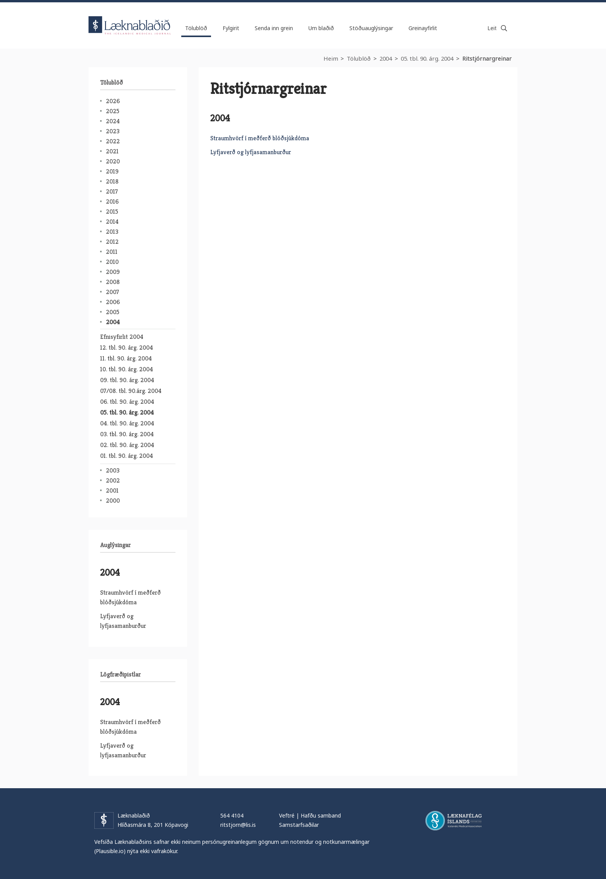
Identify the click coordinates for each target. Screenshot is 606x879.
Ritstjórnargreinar (487, 58)
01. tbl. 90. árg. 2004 (126, 456)
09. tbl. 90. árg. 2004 (127, 380)
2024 (113, 121)
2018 (112, 181)
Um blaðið (321, 28)
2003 (112, 470)
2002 (113, 480)
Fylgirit (231, 28)
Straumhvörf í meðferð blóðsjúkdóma (259, 138)
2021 (112, 151)
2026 (113, 101)
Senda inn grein (274, 28)
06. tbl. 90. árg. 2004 (127, 402)
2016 (112, 201)
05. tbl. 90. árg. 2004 (427, 58)
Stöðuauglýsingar (371, 28)
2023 (112, 131)
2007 (112, 292)
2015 (112, 211)
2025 (112, 111)
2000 (113, 500)
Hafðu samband (321, 815)
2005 (112, 312)
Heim (330, 58)
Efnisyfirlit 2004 (121, 337)
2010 (112, 262)
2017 (112, 191)
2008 (113, 282)
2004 (386, 58)
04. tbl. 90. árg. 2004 (127, 423)
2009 (113, 272)
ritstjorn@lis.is (238, 824)
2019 (112, 171)
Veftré (286, 815)
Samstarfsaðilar (299, 824)
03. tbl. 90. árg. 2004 (127, 434)
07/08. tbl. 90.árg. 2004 (131, 391)
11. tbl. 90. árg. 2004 (126, 358)
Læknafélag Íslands (454, 820)
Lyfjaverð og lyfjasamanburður (250, 152)
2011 (111, 252)
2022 (113, 141)
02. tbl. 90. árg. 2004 (127, 445)
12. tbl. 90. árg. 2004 (126, 347)
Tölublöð (359, 58)
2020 (113, 161)
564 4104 (231, 815)
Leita (504, 28)
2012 (112, 242)
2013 (112, 232)
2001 (112, 490)
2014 (112, 222)
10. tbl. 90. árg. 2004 (126, 369)
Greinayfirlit (423, 28)
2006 (113, 302)
